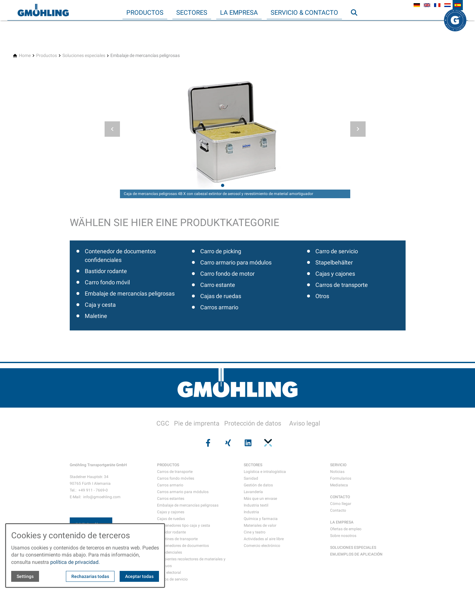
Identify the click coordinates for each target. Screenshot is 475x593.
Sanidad (251, 478)
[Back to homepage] (43, 10)
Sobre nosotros (343, 535)
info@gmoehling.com (102, 497)
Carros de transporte (341, 284)
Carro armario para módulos (236, 262)
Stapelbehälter (334, 262)
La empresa (239, 12)
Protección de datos (252, 423)
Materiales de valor (260, 525)
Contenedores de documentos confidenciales (183, 549)
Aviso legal (304, 423)
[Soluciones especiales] (83, 55)
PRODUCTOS (168, 465)
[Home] (25, 55)
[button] (112, 129)
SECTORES (253, 465)
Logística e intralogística (265, 471)
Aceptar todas (139, 576)
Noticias (337, 471)
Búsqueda (357, 25)
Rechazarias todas (90, 576)
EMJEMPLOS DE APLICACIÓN (356, 554)
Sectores (191, 12)
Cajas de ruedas (220, 296)
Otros (322, 296)
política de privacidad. (75, 562)
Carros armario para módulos (183, 492)
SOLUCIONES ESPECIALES (353, 547)
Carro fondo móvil (107, 282)
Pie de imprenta (196, 423)
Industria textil (256, 505)
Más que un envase (260, 498)
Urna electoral (169, 572)
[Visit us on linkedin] (247, 443)
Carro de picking (220, 251)
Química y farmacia (261, 518)
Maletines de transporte (177, 539)
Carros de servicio (172, 579)
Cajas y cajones (335, 273)
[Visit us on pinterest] (267, 443)
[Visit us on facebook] (208, 443)
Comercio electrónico (262, 545)
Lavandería (253, 492)
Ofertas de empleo (345, 529)
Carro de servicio (336, 251)
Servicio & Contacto (304, 12)
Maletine (96, 316)
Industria (251, 512)
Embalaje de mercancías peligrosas (130, 293)
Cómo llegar (340, 503)
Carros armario (219, 307)
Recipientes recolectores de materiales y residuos (191, 562)
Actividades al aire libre (264, 539)
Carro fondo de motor (227, 273)
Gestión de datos (258, 485)
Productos (144, 12)
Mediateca (339, 485)
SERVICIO (338, 465)
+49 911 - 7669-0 (93, 490)
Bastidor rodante (106, 271)
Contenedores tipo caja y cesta (183, 525)
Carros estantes (170, 498)
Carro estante (217, 284)
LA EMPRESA (341, 522)
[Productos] (46, 55)
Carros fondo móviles (175, 478)
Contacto (338, 510)
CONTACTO (340, 497)
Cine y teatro (254, 532)
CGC (162, 423)
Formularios (340, 478)
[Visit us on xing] (227, 443)
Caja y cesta (100, 304)
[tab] (222, 185)
